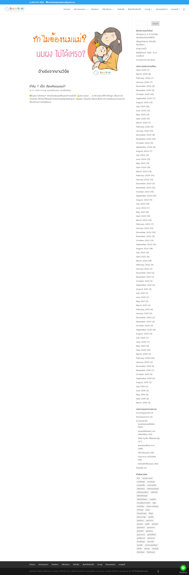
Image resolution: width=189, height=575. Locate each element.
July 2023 (140, 203)
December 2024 (144, 134)
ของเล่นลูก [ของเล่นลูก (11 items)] (151, 482)
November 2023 (143, 187)
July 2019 (140, 386)
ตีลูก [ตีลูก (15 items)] (154, 503)
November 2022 (143, 236)
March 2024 (142, 171)
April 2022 (141, 256)
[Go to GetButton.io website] (183, 572)
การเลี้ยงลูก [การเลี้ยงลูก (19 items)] (141, 482)
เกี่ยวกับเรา (107, 9)
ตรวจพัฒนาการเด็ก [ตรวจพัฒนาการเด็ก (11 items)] (143, 503)
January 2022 (142, 268)
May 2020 (141, 346)
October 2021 (142, 281)
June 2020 (141, 342)
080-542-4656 (37, 2)
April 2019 (141, 398)
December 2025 (143, 86)
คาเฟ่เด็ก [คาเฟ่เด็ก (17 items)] (153, 499)
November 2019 (143, 370)
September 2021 (144, 285)
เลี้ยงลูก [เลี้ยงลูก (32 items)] (147, 549)
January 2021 (142, 313)
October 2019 (142, 374)
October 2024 (143, 143)
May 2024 (141, 163)
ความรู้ (147, 9)
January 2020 (142, 362)
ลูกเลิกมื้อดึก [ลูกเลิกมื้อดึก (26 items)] (151, 535)
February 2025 (143, 126)
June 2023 (141, 208)
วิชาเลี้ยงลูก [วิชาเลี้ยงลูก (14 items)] (141, 542)
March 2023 (142, 220)
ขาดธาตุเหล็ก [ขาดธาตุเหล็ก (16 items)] (151, 485)
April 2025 (141, 118)
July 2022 (140, 252)
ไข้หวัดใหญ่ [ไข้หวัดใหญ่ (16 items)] (140, 552)
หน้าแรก (67, 9)
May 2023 (140, 212)
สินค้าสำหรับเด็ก (134, 9)
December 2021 (143, 272)
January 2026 (142, 82)
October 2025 (142, 94)
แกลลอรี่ (174, 9)
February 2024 (143, 175)
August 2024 (142, 151)
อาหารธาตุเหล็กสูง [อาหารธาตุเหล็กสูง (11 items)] (151, 545)
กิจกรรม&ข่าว (162, 9)
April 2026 (141, 70)
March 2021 (141, 305)
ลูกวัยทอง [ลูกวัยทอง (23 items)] (149, 531)
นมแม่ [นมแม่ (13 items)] (148, 510)
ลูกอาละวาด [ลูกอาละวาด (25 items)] (141, 535)
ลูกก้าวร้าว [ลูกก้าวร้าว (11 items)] (149, 520)
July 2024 (140, 155)
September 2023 (144, 195)
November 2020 (143, 321)
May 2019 (140, 394)
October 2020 (143, 325)
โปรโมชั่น (121, 9)
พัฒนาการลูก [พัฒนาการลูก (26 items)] (141, 517)
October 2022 (143, 240)
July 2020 (140, 337)
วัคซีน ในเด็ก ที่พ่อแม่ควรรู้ (148, 438)
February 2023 (143, 224)
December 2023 (143, 183)
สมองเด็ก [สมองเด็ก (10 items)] (150, 542)
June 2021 (141, 297)
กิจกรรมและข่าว (142, 417)
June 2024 (141, 159)
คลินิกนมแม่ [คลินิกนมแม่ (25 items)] (141, 489)
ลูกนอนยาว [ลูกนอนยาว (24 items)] (151, 527)
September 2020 (144, 329)
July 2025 (140, 106)
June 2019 (141, 390)
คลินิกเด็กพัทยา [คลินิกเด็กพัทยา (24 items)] (142, 499)
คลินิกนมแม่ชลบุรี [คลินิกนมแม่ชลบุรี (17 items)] (153, 489)
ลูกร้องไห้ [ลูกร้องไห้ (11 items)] (140, 531)
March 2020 (142, 354)
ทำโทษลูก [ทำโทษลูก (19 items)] (140, 510)
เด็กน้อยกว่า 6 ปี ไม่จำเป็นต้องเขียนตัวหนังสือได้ (147, 36)
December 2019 (143, 366)
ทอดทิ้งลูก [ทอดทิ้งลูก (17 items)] (140, 506)
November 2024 (143, 139)
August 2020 (142, 333)
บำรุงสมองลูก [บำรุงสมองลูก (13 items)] (141, 513)
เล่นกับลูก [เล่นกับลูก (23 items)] (155, 549)
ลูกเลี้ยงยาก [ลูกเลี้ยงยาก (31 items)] (141, 538)
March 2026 (142, 74)
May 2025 (140, 114)
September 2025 (144, 98)
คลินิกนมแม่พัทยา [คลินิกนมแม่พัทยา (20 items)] (142, 492)
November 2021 (143, 277)
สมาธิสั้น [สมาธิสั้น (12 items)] (139, 545)
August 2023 (142, 199)
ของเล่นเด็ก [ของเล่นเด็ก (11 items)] (141, 485)
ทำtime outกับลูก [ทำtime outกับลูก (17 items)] (152, 506)
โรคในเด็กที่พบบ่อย (145, 463)
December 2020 (144, 317)
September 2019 (144, 378)
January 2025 (142, 130)
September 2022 (144, 244)
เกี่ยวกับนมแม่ (143, 452)
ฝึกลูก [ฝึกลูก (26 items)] (151, 513)
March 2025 (141, 122)
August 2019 (142, 382)
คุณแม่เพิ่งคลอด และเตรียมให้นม (59, 90)
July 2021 (140, 293)
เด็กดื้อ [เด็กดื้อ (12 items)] (139, 549)
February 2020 (143, 358)
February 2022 (143, 264)
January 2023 (142, 228)
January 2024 (142, 179)
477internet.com (140, 571)
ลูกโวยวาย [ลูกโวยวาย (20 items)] (151, 538)
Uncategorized (143, 412)
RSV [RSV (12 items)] (138, 478)
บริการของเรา (79, 9)
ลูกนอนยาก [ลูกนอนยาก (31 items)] (141, 527)
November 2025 (143, 90)
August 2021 (142, 289)
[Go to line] (183, 568)
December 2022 (143, 232)
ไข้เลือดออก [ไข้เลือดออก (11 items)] (151, 552)
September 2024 (144, 147)
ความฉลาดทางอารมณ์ (145, 59)
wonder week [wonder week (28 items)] (147, 478)
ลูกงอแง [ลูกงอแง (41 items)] (140, 524)
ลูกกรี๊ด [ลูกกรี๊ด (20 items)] (150, 517)
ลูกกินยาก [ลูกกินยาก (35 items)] (140, 520)
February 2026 (143, 78)
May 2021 (140, 301)
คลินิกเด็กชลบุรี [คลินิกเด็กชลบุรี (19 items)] (142, 496)
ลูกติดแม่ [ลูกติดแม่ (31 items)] (155, 524)
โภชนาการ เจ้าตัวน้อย (147, 456)
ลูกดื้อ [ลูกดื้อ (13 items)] (147, 524)
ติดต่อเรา (95, 9)
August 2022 (142, 248)
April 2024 (141, 167)
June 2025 (141, 110)
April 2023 (141, 216)
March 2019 (141, 402)
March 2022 (142, 260)
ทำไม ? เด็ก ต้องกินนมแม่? (47, 86)
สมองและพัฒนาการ (146, 445)
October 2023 (143, 191)
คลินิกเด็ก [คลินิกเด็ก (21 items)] (154, 492)
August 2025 (142, 102)
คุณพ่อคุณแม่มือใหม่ (146, 424)
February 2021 (143, 309)
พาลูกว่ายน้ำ (141, 48)
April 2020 (141, 350)
